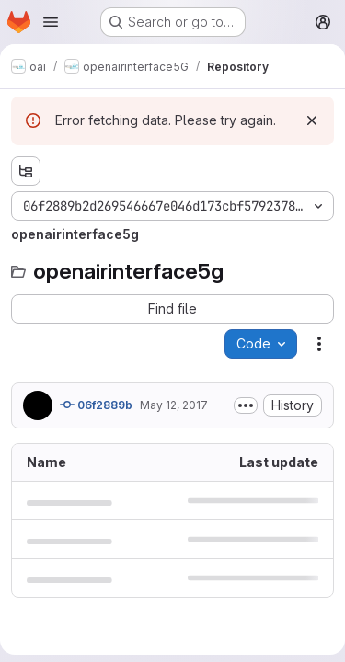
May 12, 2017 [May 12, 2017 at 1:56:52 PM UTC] (174, 405)
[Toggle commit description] (246, 405)
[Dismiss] (312, 120)
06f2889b (96, 404)
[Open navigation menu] (50, 22)
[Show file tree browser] (25, 171)
